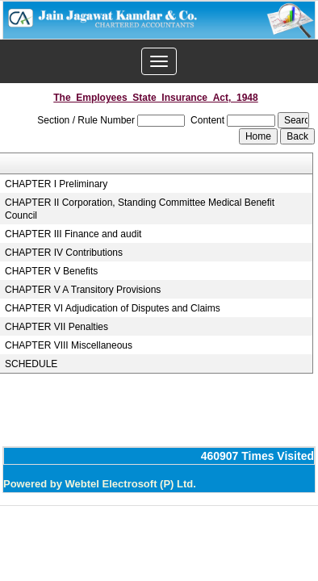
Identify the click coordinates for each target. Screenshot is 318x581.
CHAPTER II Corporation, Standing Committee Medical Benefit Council (139, 209)
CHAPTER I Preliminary (56, 184)
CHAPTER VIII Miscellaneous (68, 345)
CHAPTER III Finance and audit (73, 234)
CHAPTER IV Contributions (64, 252)
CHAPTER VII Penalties (56, 326)
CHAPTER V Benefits (51, 271)
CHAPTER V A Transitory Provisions (83, 289)
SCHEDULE (31, 364)
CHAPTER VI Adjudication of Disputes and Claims (112, 308)
